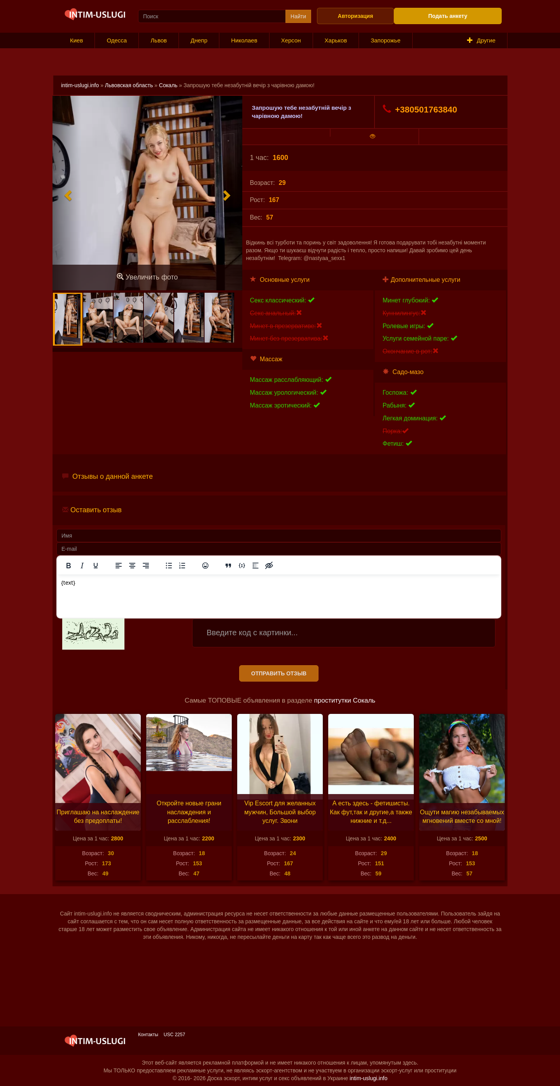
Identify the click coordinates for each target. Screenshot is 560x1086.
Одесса (117, 40)
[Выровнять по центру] (132, 565)
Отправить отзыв (278, 673)
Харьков (336, 40)
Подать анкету (447, 16)
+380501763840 (420, 109)
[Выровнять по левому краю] (118, 565)
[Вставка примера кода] (241, 565)
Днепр (199, 40)
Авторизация (355, 16)
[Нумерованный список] (182, 565)
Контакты (148, 1034)
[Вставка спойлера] (255, 565)
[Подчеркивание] (95, 565)
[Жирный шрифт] (68, 565)
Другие (481, 40)
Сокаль (168, 85)
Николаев (244, 40)
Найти (298, 16)
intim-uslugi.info (80, 85)
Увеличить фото (147, 277)
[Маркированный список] (168, 565)
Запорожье (386, 40)
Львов (158, 40)
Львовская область (129, 85)
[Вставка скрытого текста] (269, 565)
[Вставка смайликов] (205, 565)
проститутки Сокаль (345, 700)
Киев (76, 40)
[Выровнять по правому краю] (145, 565)
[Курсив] (82, 565)
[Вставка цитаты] (228, 565)
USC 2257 (174, 1034)
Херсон (291, 40)
